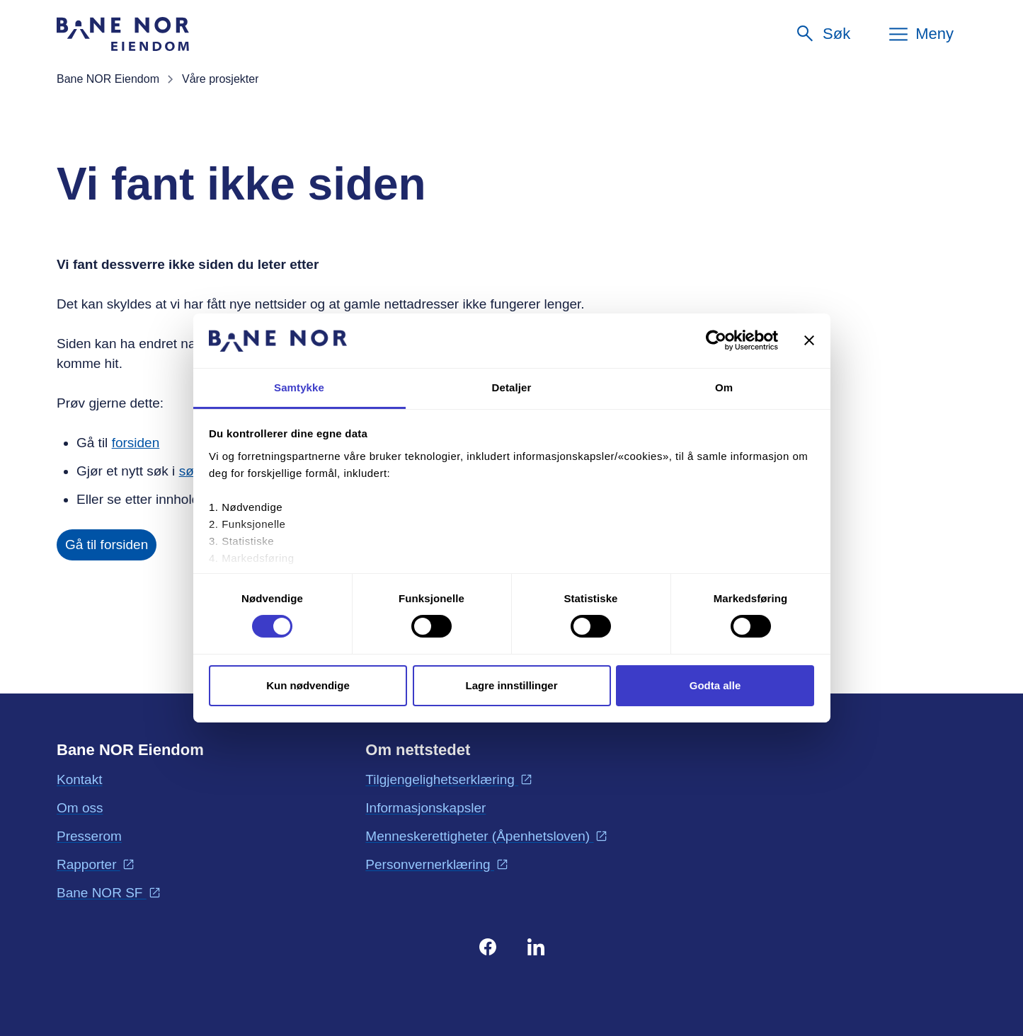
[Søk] (822, 34)
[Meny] (920, 34)
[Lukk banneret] (809, 340)
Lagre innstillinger (511, 685)
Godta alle (715, 685)
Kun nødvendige (308, 685)
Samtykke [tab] (299, 387)
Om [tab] (724, 387)
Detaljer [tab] (512, 387)
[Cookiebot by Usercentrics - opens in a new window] (716, 340)
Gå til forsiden (106, 544)
